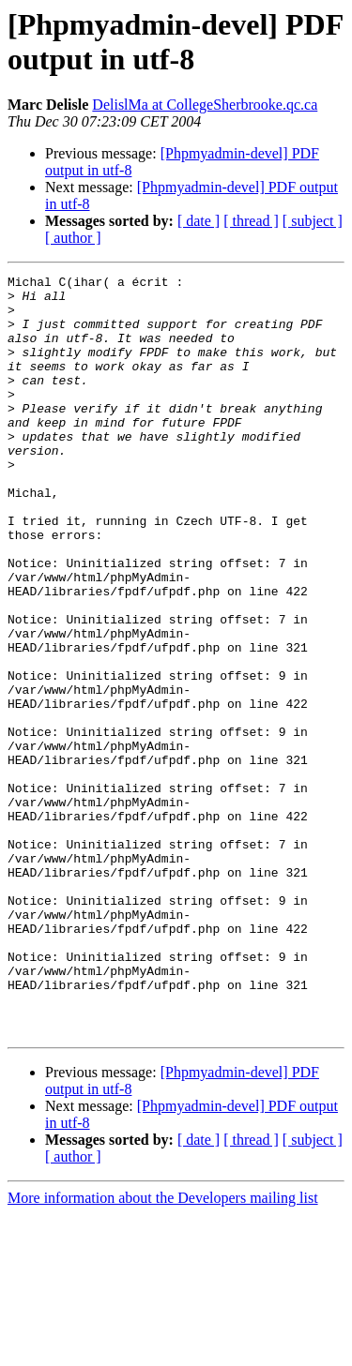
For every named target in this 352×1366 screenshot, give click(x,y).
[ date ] (198, 221)
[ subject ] (313, 221)
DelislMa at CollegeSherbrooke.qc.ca (204, 105)
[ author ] (73, 238)
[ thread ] (251, 221)
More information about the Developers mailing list (163, 1350)
